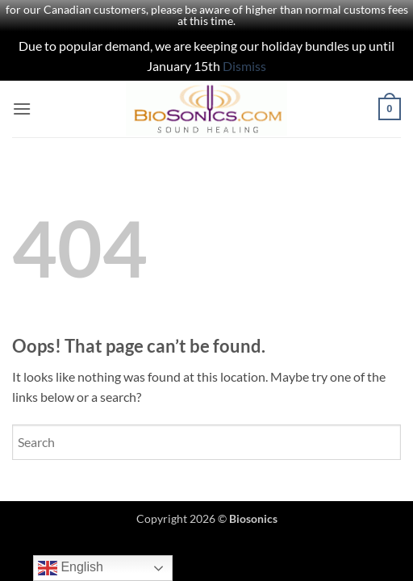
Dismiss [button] (244, 65)
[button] (21, 108)
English (70, 568)
